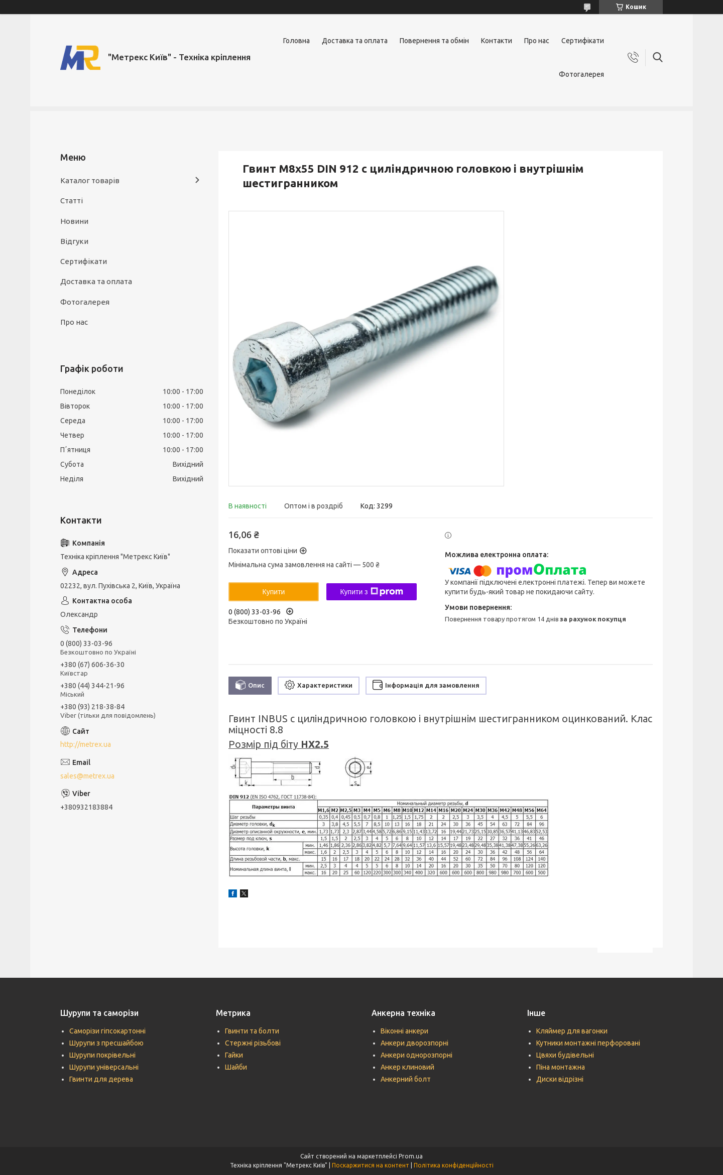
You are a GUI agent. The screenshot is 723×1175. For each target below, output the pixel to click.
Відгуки (74, 241)
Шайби (236, 1067)
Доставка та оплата (355, 41)
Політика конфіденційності (454, 1165)
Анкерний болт (406, 1079)
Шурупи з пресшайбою (106, 1043)
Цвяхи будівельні (565, 1055)
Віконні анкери (404, 1031)
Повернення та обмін (434, 41)
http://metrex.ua (85, 744)
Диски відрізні (559, 1079)
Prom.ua (411, 1156)
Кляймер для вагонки (572, 1031)
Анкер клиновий (407, 1067)
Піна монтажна (560, 1067)
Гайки (234, 1055)
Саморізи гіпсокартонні (107, 1031)
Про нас (536, 41)
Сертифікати (582, 41)
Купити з (371, 591)
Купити (274, 592)
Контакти (496, 41)
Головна (296, 41)
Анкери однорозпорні (416, 1055)
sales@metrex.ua (87, 776)
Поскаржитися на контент (370, 1165)
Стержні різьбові (253, 1043)
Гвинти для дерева (101, 1079)
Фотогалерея (581, 74)
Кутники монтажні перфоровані (588, 1043)
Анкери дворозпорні (414, 1043)
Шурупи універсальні (104, 1067)
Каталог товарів (89, 180)
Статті (71, 200)
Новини (74, 221)
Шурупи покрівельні (102, 1055)
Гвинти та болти (252, 1031)
